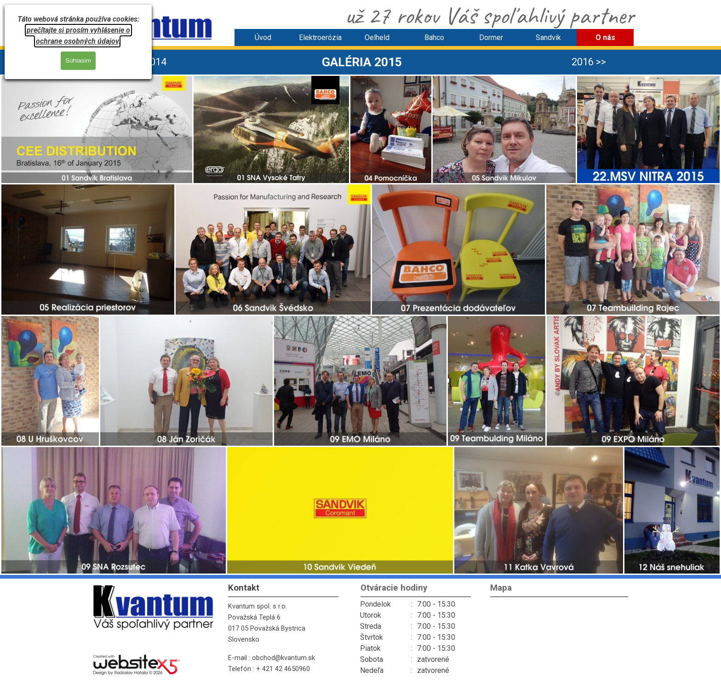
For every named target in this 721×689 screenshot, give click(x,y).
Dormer (491, 37)
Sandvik (548, 37)
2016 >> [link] (589, 62)
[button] (96, 129)
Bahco (434, 37)
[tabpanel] (362, 62)
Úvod (263, 37)
